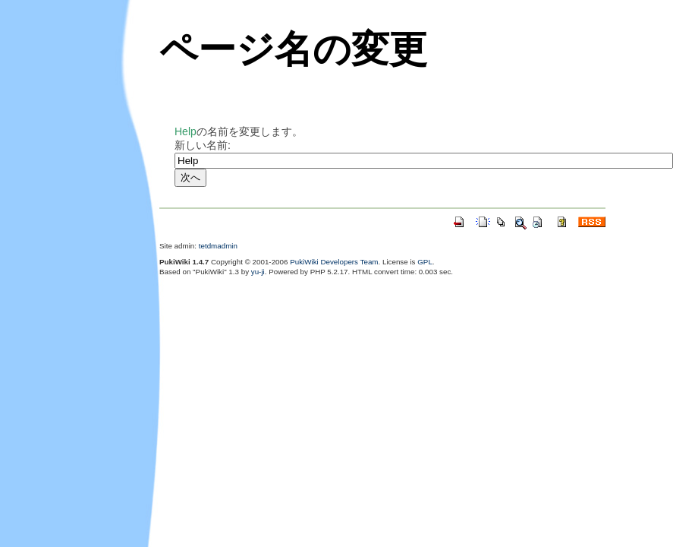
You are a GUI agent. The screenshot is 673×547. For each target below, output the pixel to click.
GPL (424, 262)
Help (186, 131)
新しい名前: (203, 145)
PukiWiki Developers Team (334, 262)
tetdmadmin (218, 246)
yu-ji (258, 271)
